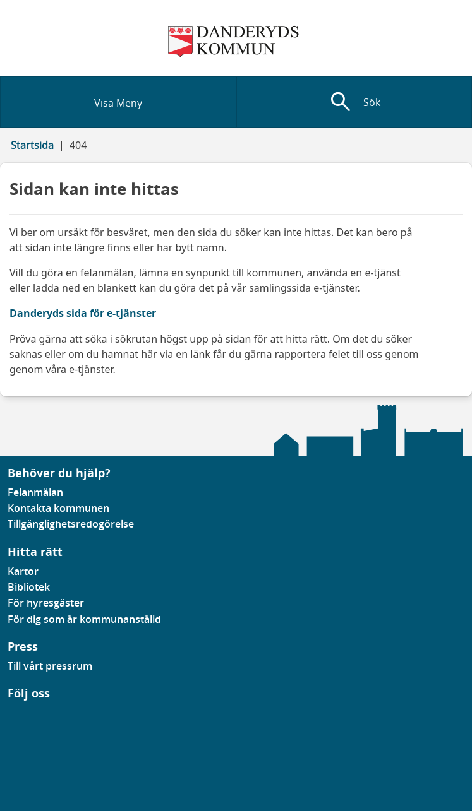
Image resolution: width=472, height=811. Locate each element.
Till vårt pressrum (50, 666)
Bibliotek (29, 587)
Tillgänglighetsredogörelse (71, 524)
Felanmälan (35, 492)
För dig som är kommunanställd (84, 619)
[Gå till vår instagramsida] (26, 717)
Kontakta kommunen (58, 508)
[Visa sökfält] (354, 102)
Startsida (32, 145)
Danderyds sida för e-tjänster (82, 313)
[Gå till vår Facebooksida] (8, 717)
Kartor (23, 571)
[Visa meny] (118, 102)
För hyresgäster (46, 603)
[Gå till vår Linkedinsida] (17, 717)
